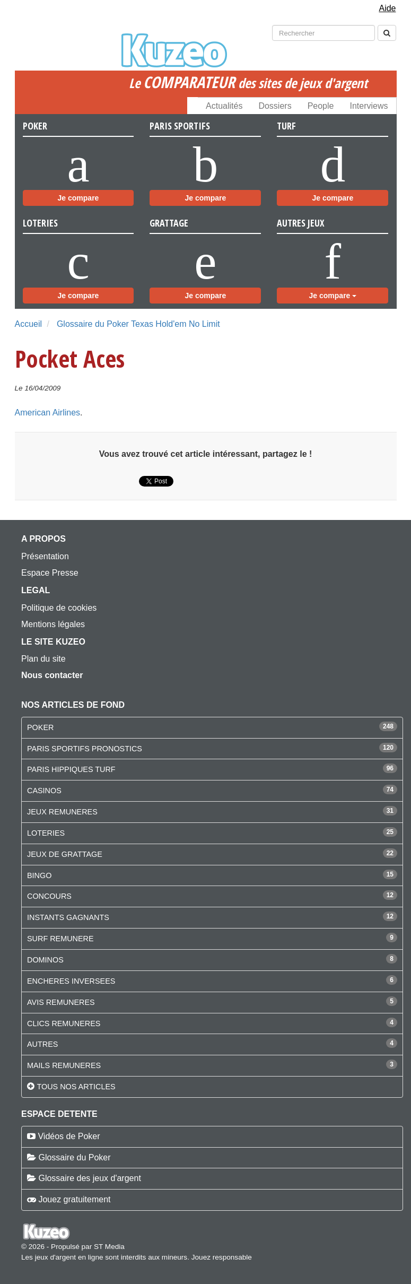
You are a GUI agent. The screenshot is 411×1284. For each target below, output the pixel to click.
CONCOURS (49, 896)
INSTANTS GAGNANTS (68, 917)
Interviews (368, 105)
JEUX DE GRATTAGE (64, 854)
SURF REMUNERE (60, 938)
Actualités (224, 105)
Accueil (28, 323)
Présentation (45, 556)
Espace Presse (49, 572)
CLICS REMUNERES (63, 1023)
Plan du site (43, 658)
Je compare (78, 198)
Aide (387, 8)
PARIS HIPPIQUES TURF (71, 769)
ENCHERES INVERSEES (71, 981)
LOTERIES (46, 833)
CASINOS (44, 790)
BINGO (39, 875)
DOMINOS (45, 960)
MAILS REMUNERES (64, 1065)
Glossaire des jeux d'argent (89, 1178)
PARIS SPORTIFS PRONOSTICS (84, 748)
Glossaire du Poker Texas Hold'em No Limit (138, 323)
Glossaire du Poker (74, 1157)
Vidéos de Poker (69, 1136)
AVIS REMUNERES (61, 1002)
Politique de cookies (59, 607)
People (321, 105)
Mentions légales (53, 624)
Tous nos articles (76, 1086)
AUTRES (42, 1044)
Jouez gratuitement (74, 1199)
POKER (40, 727)
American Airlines (48, 412)
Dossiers (274, 105)
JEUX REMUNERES (62, 812)
